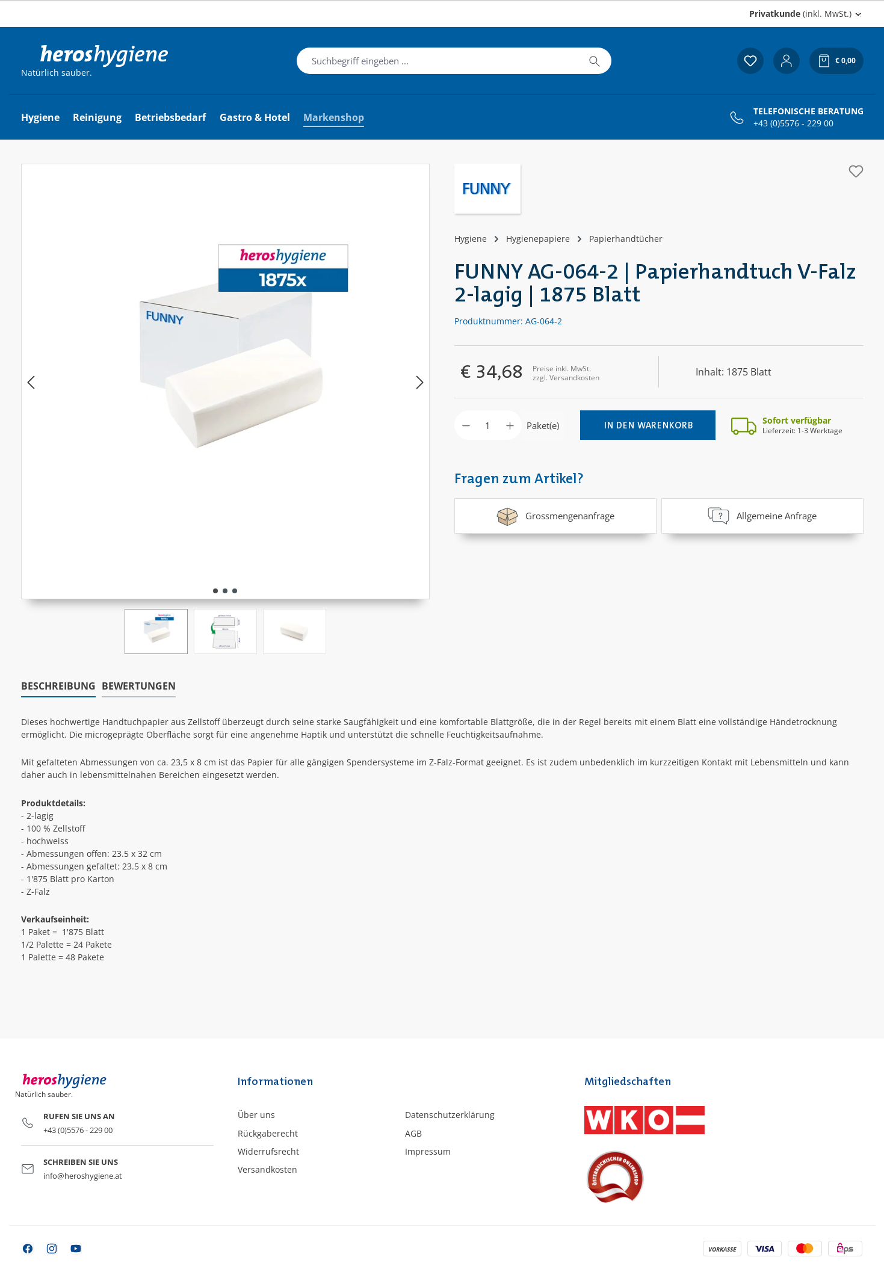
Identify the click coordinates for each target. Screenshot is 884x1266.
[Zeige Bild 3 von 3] (234, 590)
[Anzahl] (488, 425)
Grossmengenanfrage (555, 515)
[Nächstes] (420, 381)
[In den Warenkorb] (648, 425)
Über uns (256, 1114)
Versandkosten (267, 1169)
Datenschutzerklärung (450, 1114)
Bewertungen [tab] (139, 686)
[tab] (58, 686)
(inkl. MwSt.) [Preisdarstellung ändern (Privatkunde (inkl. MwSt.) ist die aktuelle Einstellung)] (800, 13)
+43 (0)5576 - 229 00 (793, 123)
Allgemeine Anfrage (762, 515)
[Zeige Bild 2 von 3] (225, 590)
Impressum (428, 1151)
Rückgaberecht (268, 1133)
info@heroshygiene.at (82, 1175)
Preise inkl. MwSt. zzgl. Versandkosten (566, 372)
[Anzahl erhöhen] (510, 425)
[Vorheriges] (31, 381)
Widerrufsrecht (268, 1151)
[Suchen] (594, 61)
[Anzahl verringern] (466, 425)
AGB (413, 1133)
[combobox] (437, 61)
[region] (225, 409)
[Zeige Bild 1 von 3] (215, 590)
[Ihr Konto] (786, 61)
